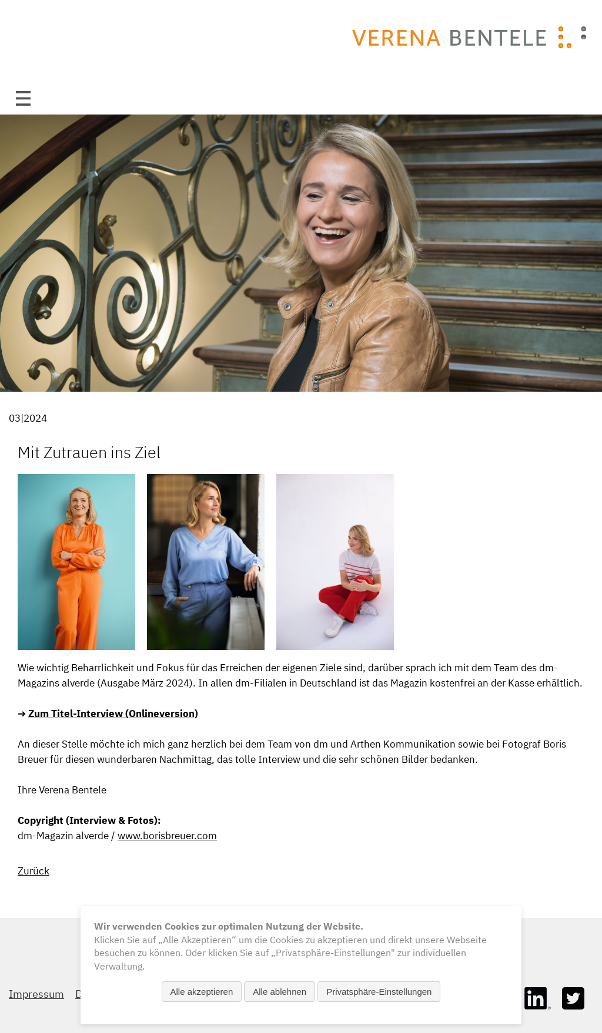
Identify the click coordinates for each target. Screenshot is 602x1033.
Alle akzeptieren (201, 992)
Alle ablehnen (279, 992)
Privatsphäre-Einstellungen (379, 992)
